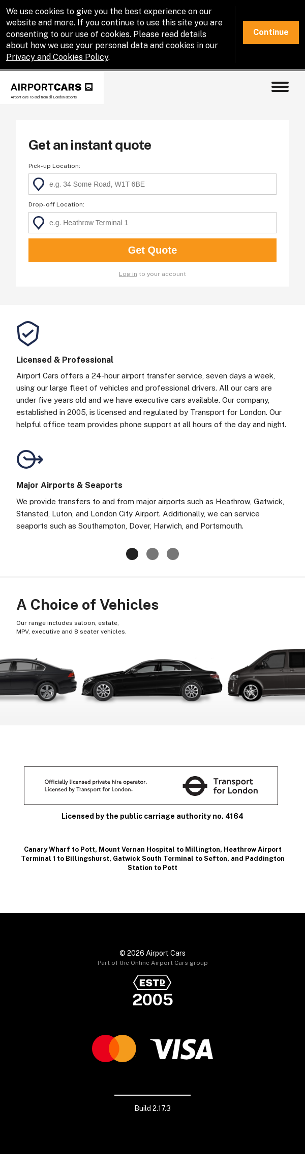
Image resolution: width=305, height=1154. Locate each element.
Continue (271, 32)
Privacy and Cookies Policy (57, 57)
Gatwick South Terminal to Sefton (170, 858)
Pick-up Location (53, 165)
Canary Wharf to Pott (59, 849)
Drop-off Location (55, 204)
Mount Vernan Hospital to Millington (159, 849)
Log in (128, 273)
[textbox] (152, 184)
